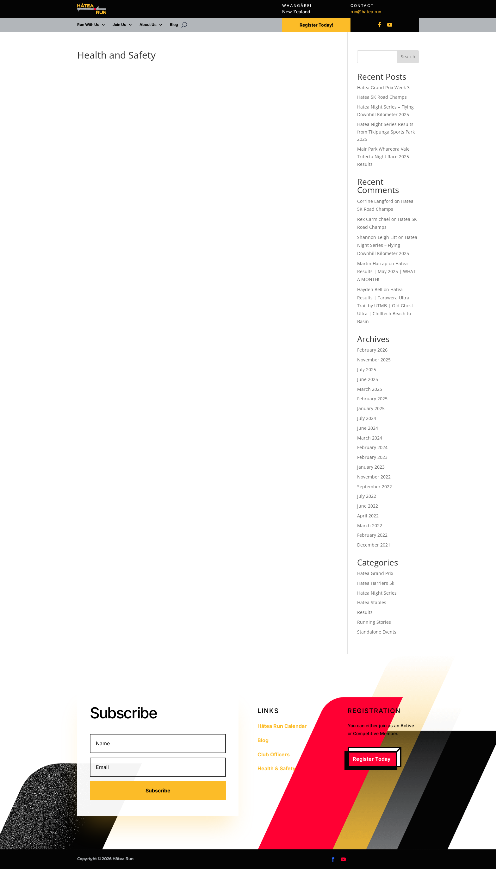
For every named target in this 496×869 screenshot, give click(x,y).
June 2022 (367, 506)
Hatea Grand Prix (375, 573)
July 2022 (366, 496)
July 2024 (366, 418)
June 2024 (367, 428)
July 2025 (366, 369)
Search (408, 56)
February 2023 (372, 457)
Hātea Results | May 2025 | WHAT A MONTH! (386, 271)
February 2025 (372, 399)
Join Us (119, 24)
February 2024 (372, 447)
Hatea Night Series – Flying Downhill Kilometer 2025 (387, 245)
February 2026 (372, 350)
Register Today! (316, 25)
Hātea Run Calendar (282, 726)
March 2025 (369, 389)
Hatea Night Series (377, 593)
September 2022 (374, 487)
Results (365, 612)
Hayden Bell (369, 289)
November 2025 (374, 360)
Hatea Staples (371, 602)
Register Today (372, 759)
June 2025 (367, 379)
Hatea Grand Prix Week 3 (383, 87)
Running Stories (374, 622)
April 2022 (368, 516)
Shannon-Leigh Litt (377, 237)
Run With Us (88, 24)
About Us (148, 24)
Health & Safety (276, 768)
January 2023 (371, 467)
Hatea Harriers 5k (375, 583)
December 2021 (373, 545)
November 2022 (374, 477)
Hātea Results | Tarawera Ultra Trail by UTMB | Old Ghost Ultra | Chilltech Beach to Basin (385, 305)
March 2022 (369, 525)
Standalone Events (376, 632)
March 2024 (369, 438)
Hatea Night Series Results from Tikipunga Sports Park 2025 (386, 131)
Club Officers (273, 754)
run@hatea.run (365, 11)
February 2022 (372, 535)
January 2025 (371, 408)
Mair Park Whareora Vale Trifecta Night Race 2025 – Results (384, 156)
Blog (174, 24)
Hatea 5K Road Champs (382, 97)
